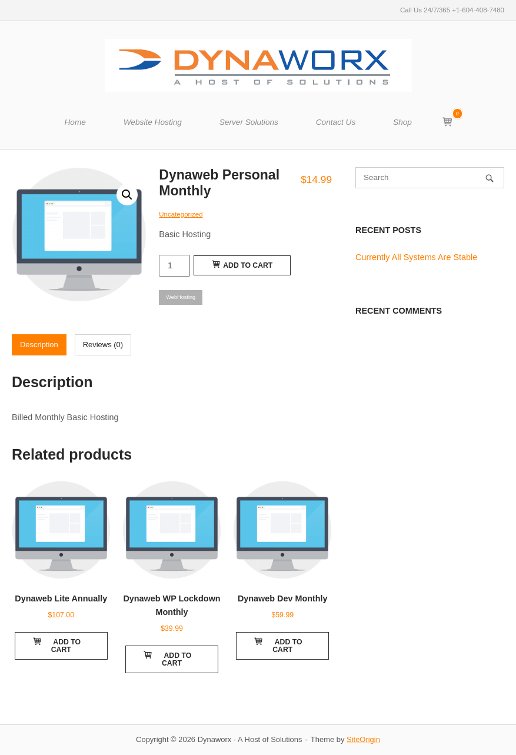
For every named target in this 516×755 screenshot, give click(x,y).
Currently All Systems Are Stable (416, 257)
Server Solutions (248, 122)
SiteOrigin (363, 739)
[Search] (489, 178)
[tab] (39, 344)
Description (39, 344)
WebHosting (180, 297)
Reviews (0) (103, 344)
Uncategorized (180, 214)
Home (74, 122)
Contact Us (336, 122)
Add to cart (242, 265)
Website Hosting (153, 122)
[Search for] (429, 177)
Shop (402, 122)
